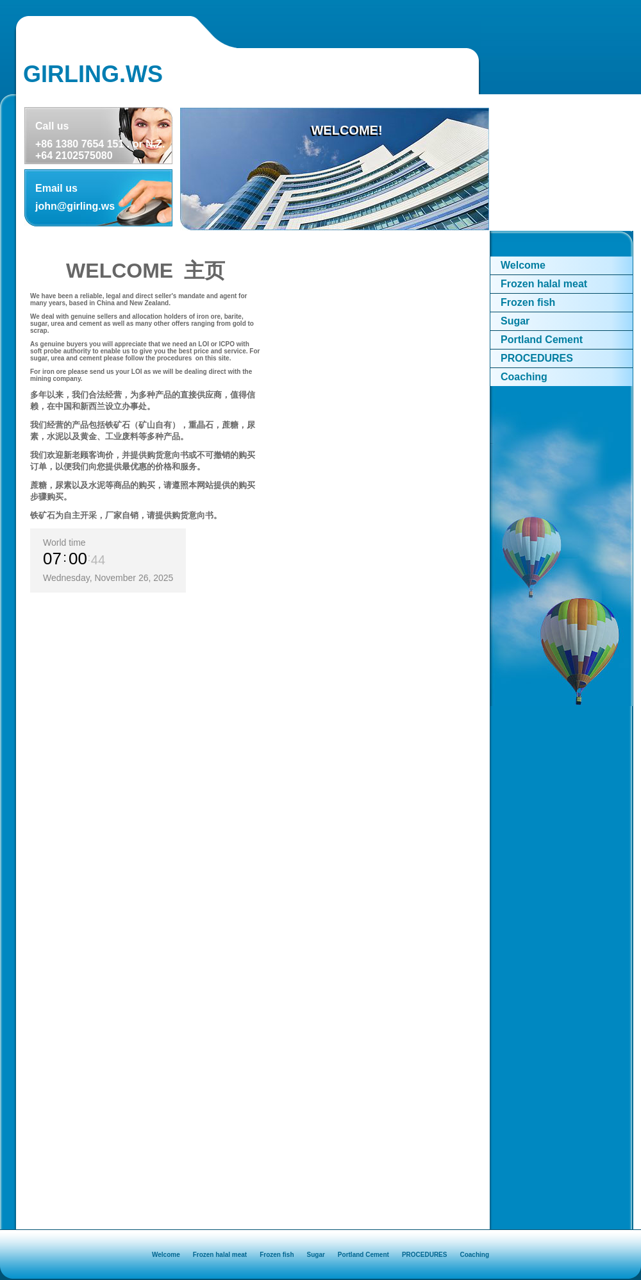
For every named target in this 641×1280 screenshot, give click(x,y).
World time (64, 542)
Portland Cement (542, 339)
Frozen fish (528, 302)
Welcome (523, 265)
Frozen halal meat (544, 283)
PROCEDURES (537, 358)
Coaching (524, 376)
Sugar (515, 321)
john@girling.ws (75, 206)
